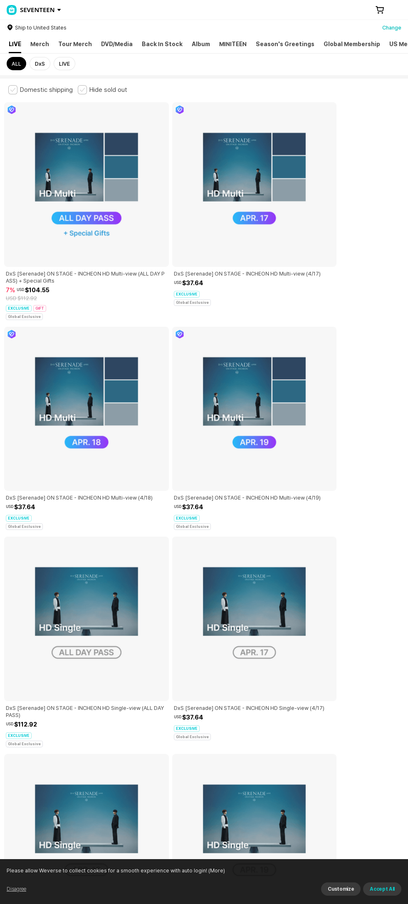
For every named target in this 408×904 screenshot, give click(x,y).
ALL (16, 64)
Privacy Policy (268, 758)
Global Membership (352, 44)
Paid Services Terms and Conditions (110, 758)
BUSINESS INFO (148, 795)
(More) (216, 870)
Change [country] (391, 28)
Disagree (16, 889)
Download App (378, 850)
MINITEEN (233, 44)
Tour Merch (75, 44)
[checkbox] (40, 89)
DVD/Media (117, 44)
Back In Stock (162, 44)
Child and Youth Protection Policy (202, 758)
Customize (341, 889)
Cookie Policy (311, 758)
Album (201, 44)
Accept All (382, 889)
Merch (39, 44)
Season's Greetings (285, 44)
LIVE (15, 44)
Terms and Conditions (31, 758)
